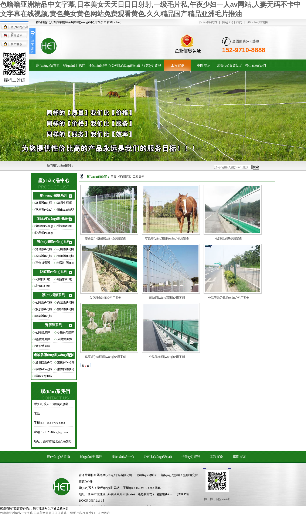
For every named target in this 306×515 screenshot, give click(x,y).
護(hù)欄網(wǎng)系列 (53, 242)
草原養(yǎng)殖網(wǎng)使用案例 (167, 238)
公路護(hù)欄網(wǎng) (65, 250)
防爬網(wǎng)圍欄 (44, 233)
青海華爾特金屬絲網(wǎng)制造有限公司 (105, 475)
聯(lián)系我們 (207, 22)
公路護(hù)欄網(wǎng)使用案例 (228, 297)
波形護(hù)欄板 (43, 310)
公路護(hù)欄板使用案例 (105, 297)
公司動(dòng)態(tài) (126, 65)
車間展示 (203, 65)
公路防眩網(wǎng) (42, 280)
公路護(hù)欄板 (43, 303)
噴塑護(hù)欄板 (43, 317)
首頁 (113, 176)
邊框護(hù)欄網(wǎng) (65, 257)
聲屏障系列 (53, 325)
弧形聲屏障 (42, 346)
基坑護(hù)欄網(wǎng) (43, 257)
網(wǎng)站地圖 (258, 22)
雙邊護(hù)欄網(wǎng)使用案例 (105, 238)
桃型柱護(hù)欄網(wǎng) (65, 263)
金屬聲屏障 (64, 339)
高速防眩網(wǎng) (42, 287)
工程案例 (177, 65)
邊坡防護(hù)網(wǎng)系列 (54, 355)
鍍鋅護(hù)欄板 (65, 310)
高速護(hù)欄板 (65, 303)
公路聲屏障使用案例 (228, 238)
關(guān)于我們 (232, 22)
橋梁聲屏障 (42, 339)
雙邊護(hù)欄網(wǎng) (43, 250)
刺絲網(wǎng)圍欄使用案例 (167, 297)
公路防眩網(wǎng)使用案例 (167, 356)
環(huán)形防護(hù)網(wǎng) (43, 376)
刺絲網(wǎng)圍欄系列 (54, 218)
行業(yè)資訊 (151, 65)
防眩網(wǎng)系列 (53, 272)
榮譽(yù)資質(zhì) (229, 65)
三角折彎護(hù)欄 (42, 263)
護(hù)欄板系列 (53, 295)
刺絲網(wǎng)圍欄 (44, 227)
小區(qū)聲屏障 (65, 333)
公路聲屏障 (42, 332)
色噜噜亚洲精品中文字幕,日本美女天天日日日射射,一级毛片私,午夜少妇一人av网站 (55, 513)
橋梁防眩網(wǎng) (64, 280)
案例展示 (125, 176)
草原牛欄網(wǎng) (64, 203)
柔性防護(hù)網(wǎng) (65, 370)
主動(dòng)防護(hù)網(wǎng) (65, 363)
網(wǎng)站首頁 (48, 65)
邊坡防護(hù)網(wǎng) (43, 363)
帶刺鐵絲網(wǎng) (64, 227)
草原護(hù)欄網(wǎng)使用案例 (105, 356)
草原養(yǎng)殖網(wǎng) (43, 210)
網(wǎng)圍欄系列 (53, 195)
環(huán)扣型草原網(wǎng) (66, 210)
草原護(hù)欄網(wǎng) (43, 203)
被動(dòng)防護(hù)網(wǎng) (43, 370)
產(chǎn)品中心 (100, 65)
